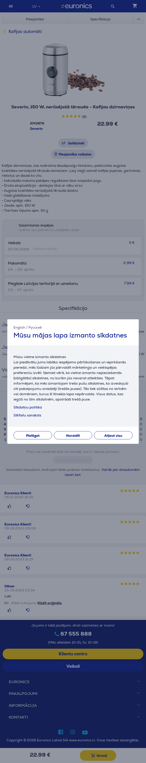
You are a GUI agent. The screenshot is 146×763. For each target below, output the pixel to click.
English (19, 327)
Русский (35, 327)
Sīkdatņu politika (27, 407)
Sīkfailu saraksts (27, 415)
